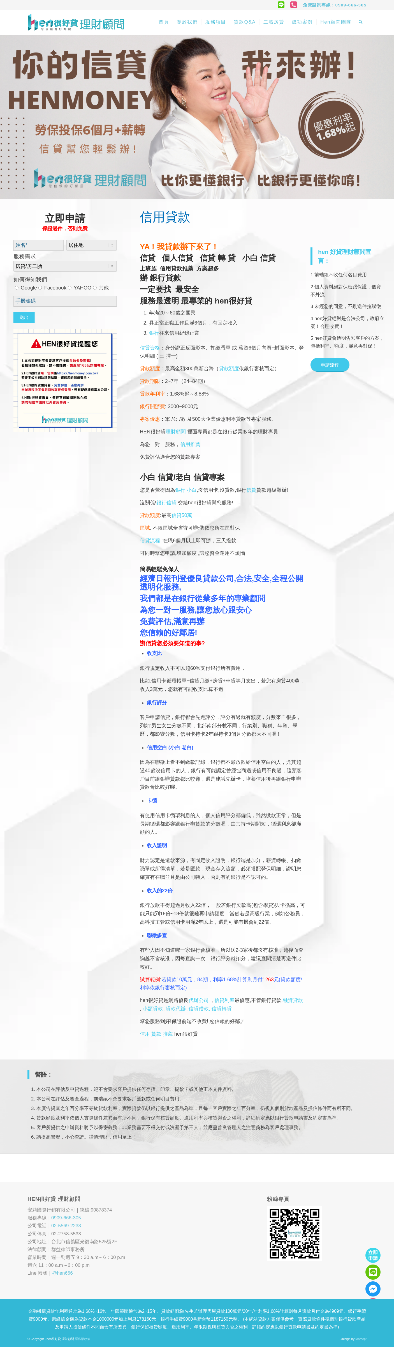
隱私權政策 (82, 1339)
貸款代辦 (176, 1009)
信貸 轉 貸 (221, 258)
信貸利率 (224, 1000)
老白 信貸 (192, 477)
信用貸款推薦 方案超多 (189, 268)
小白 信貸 (259, 258)
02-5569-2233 (66, 1225)
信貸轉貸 (222, 1009)
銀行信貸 (166, 502)
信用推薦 (190, 444)
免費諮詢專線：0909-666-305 (335, 5)
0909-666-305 (66, 1217)
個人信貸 (181, 258)
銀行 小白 (186, 490)
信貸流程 (150, 540)
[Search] (361, 22)
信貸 (151, 258)
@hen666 (62, 1273)
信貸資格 (150, 348)
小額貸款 (153, 1009)
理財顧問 (176, 432)
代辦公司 (199, 1000)
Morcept (361, 1339)
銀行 (154, 333)
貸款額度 (229, 368)
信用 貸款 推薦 (156, 1034)
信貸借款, (200, 1009)
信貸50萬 (181, 515)
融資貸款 (293, 1000)
